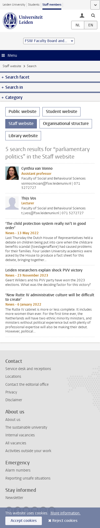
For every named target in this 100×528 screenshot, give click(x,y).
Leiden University (14, 5)
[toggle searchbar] (93, 15)
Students (33, 5)
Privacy (11, 392)
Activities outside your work (28, 450)
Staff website (12, 66)
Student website (61, 111)
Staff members (51, 5)
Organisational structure (66, 123)
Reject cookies (64, 520)
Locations (13, 376)
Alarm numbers (17, 470)
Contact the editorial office (27, 384)
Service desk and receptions (28, 368)
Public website (23, 111)
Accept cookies (24, 520)
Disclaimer (13, 400)
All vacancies (15, 443)
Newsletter (14, 497)
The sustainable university (26, 427)
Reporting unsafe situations (27, 478)
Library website (23, 136)
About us (12, 419)
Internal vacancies (20, 435)
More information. (65, 513)
